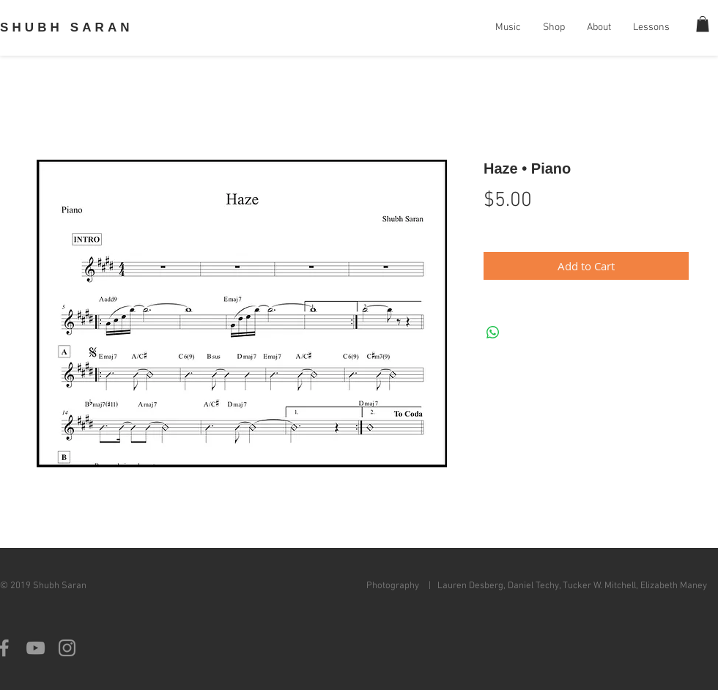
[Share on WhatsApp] (493, 332)
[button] (702, 24)
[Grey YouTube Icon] (35, 648)
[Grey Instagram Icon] (67, 648)
